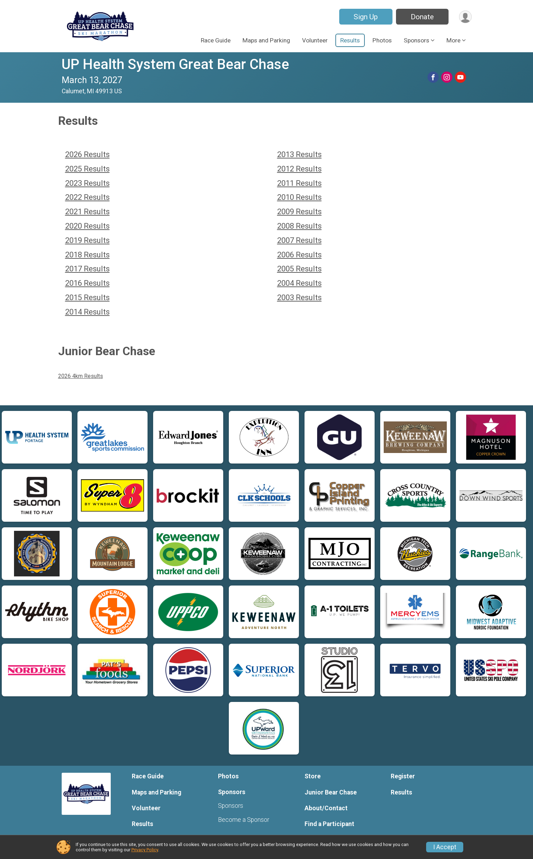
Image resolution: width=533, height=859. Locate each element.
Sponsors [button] (416, 40)
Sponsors (230, 805)
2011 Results (299, 183)
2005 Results (299, 268)
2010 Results (299, 197)
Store (313, 776)
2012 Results (299, 168)
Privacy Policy (144, 849)
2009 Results (299, 211)
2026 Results (87, 154)
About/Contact (326, 808)
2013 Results (299, 154)
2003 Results (299, 297)
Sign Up (365, 17)
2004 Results (299, 283)
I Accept (444, 847)
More (453, 40)
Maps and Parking (266, 40)
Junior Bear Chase (331, 792)
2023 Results (87, 183)
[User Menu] (465, 16)
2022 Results (87, 197)
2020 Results (87, 226)
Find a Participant (329, 823)
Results (350, 40)
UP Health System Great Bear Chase (175, 64)
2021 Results (87, 211)
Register (403, 776)
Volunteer (315, 40)
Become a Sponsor (243, 819)
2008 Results (299, 226)
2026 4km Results (80, 376)
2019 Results (87, 240)
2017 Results (87, 268)
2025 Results (87, 168)
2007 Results (299, 240)
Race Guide (216, 40)
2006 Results (299, 254)
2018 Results (87, 254)
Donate (421, 17)
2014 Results (87, 311)
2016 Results (87, 283)
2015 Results (87, 297)
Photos (382, 40)
